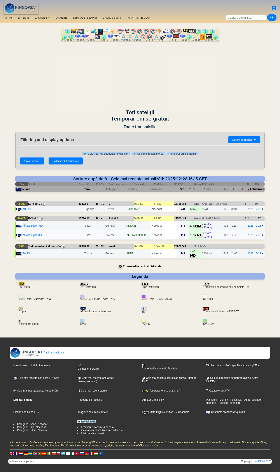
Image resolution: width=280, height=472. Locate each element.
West (112, 246)
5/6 (184, 246)
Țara (87, 189)
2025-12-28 (254, 209)
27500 (177, 218)
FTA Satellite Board (92, 433)
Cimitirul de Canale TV (26, 412)
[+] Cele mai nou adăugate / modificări (106, 153)
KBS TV (27, 209)
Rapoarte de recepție (89, 399)
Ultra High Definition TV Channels (165, 412)
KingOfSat (259, 461)
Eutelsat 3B (35, 203)
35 (102, 246)
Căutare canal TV (218, 390)
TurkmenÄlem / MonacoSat (45, 246)
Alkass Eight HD (32, 235)
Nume (26, 189)
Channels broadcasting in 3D (225, 412)
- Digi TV (223, 399)
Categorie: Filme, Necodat (32, 430)
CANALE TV (42, 17)
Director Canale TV (153, 399)
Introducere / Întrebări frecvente (31, 365)
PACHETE (61, 17)
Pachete (210, 399)
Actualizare (257, 189)
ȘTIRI (8, 17)
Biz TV (26, 253)
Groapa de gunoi (112, 17)
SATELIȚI (23, 17)
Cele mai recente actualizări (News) (36, 377)
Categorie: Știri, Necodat (31, 427)
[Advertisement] (140, 73)
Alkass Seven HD (33, 225)
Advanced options (244, 139)
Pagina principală (37, 352)
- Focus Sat (235, 399)
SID (182, 189)
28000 (177, 246)
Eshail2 (113, 218)
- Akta (246, 399)
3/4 (184, 203)
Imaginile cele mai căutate (92, 412)
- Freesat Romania (227, 402)
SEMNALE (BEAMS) (85, 17)
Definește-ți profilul (88, 367)
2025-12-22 (254, 253)
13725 (177, 203)
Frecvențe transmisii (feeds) (97, 427)
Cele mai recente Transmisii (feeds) (101, 430)
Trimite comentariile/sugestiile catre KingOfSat (233, 365)
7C (103, 203)
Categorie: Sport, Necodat (32, 424)
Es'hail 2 (33, 218)
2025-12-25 (254, 225)
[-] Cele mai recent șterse (148, 153)
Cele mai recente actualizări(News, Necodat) (95, 379)
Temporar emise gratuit (182, 153)
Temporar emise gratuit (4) (161, 390)
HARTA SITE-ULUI (139, 17)
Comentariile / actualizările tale (142, 266)
